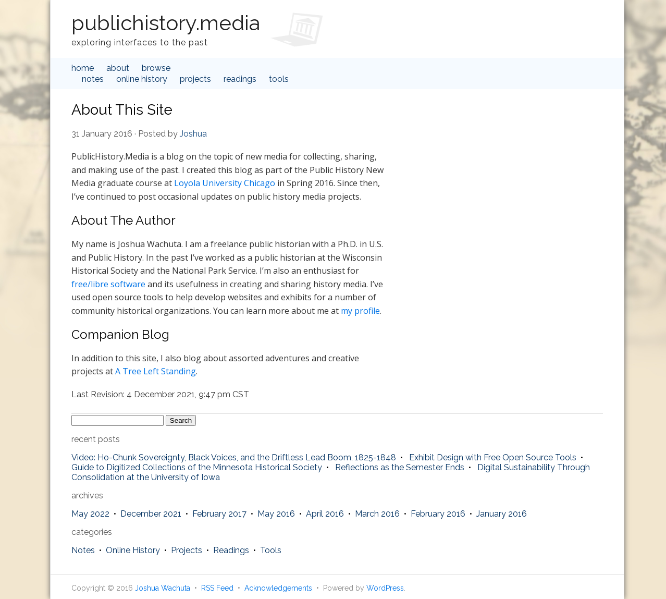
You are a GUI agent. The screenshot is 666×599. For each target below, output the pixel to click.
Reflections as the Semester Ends (399, 467)
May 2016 (276, 514)
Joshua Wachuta (162, 588)
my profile (360, 310)
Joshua (193, 134)
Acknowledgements (278, 588)
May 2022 (90, 514)
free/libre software (108, 284)
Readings (240, 79)
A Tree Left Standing (155, 371)
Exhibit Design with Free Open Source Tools (492, 457)
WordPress (385, 588)
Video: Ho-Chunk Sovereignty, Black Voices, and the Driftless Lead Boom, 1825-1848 (233, 457)
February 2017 (219, 514)
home (82, 68)
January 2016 (501, 514)
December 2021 (150, 514)
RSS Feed (217, 588)
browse (156, 68)
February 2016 (438, 514)
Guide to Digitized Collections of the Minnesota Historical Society (196, 467)
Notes (93, 79)
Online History (141, 79)
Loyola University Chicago (224, 183)
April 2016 (325, 514)
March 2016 (377, 514)
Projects (195, 79)
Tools (279, 79)
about (117, 68)
